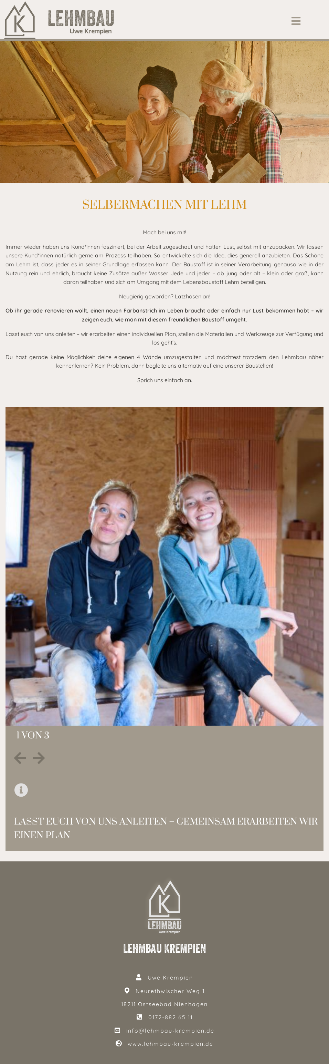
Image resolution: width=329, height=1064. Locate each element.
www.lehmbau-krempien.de (170, 1043)
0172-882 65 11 (170, 1017)
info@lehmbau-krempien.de (170, 1030)
